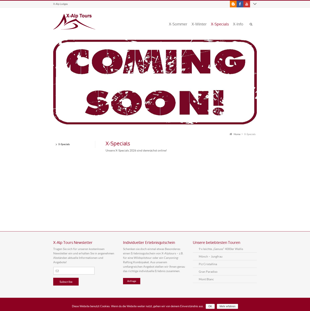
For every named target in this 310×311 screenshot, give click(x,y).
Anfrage (131, 281)
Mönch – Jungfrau (211, 256)
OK (210, 306)
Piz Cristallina (208, 264)
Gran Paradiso (208, 271)
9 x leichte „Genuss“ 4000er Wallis (221, 249)
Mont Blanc (206, 279)
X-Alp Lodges (60, 3)
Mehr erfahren (227, 306)
